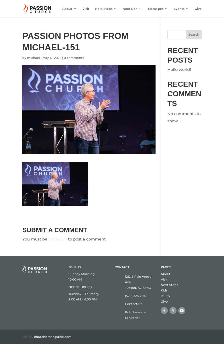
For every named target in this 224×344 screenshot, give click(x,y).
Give (198, 9)
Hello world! (179, 69)
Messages (155, 9)
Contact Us (133, 304)
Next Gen (130, 9)
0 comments (74, 58)
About (67, 9)
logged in (57, 239)
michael (33, 58)
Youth (165, 296)
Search (193, 35)
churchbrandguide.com (53, 337)
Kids (164, 290)
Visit (85, 9)
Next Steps (103, 9)
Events (179, 9)
